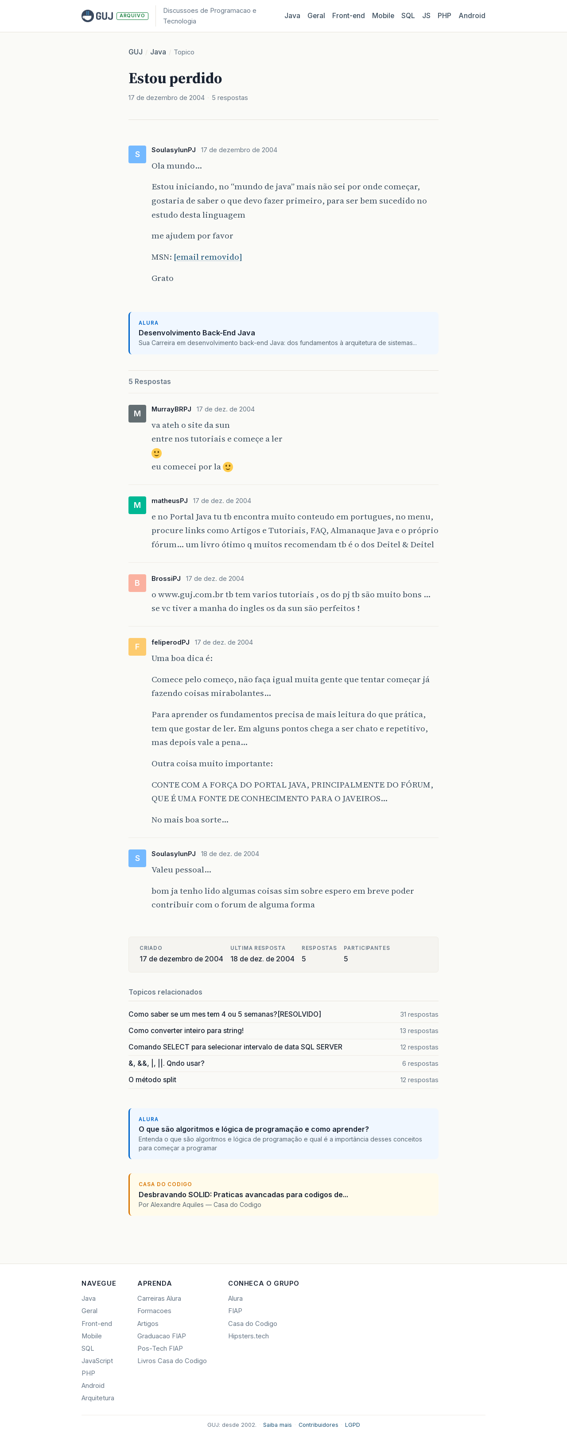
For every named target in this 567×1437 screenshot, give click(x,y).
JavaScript (97, 1361)
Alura (235, 1299)
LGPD (352, 1425)
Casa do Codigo (252, 1324)
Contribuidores (318, 1425)
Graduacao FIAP (161, 1336)
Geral (316, 16)
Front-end (97, 1324)
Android (471, 16)
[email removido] (208, 256)
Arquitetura (98, 1398)
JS (426, 16)
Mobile (383, 16)
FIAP (235, 1311)
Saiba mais (277, 1425)
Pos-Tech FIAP (160, 1348)
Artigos (148, 1324)
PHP (444, 16)
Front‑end (348, 16)
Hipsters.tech (248, 1336)
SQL (408, 16)
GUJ (135, 52)
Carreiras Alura (159, 1299)
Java (292, 16)
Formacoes (154, 1311)
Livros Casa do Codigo (172, 1361)
